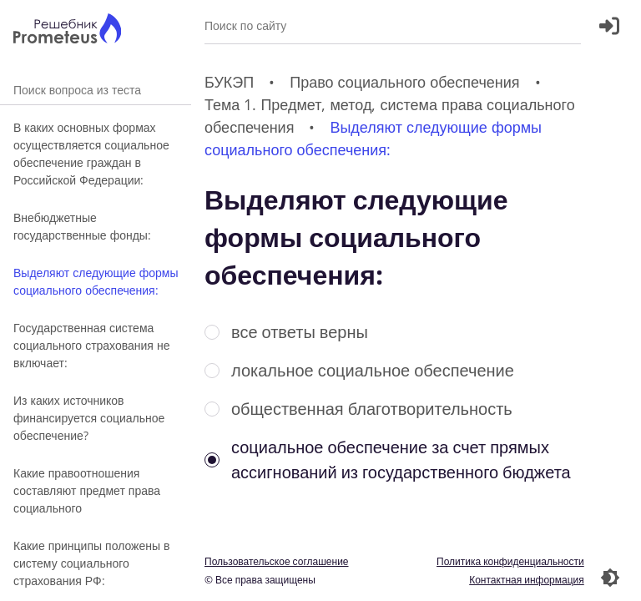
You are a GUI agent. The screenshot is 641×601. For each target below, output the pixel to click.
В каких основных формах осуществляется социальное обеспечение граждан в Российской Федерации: (91, 153)
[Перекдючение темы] (610, 578)
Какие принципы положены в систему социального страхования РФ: (91, 563)
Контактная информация (526, 580)
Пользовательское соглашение (276, 561)
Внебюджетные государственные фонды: (82, 226)
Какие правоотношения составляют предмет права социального (86, 490)
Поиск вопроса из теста (95, 89)
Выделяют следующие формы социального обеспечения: (95, 281)
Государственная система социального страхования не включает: (91, 345)
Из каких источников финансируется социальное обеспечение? (88, 417)
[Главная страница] (67, 30)
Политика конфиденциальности (510, 561)
